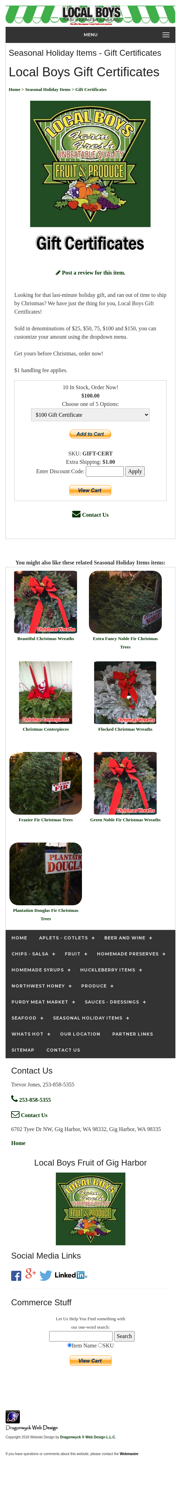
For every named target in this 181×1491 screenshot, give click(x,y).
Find (92, 1318)
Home (18, 1143)
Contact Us (90, 515)
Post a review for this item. (91, 273)
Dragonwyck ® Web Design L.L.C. (88, 1437)
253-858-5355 (31, 1100)
